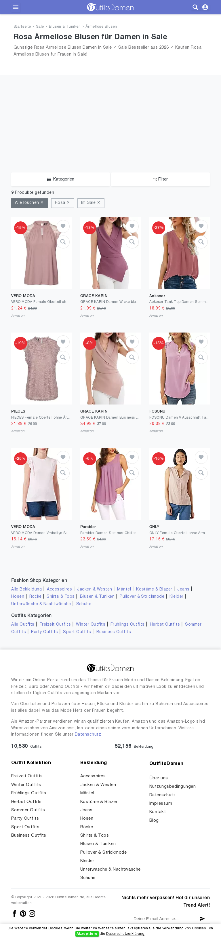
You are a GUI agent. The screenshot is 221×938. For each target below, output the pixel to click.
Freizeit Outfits (55, 624)
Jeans (183, 589)
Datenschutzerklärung (125, 933)
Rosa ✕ (62, 203)
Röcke (35, 597)
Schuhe (84, 604)
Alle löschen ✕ (29, 203)
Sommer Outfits (28, 810)
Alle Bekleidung (26, 589)
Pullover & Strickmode (142, 597)
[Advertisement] (110, 115)
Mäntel (124, 589)
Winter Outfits (90, 624)
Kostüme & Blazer (154, 589)
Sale (40, 27)
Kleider (176, 597)
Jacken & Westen (94, 589)
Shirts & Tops (61, 597)
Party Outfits (44, 632)
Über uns (158, 778)
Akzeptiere (87, 933)
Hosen (17, 597)
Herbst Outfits (165, 624)
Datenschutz (88, 734)
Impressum (160, 804)
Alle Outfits (23, 624)
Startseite (22, 27)
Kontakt (157, 812)
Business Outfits (113, 632)
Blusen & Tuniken (65, 27)
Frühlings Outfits (127, 624)
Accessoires (59, 589)
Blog (154, 821)
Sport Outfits (77, 632)
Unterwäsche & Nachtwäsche (41, 604)
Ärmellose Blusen (101, 27)
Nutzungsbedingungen (172, 787)
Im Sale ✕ (90, 203)
